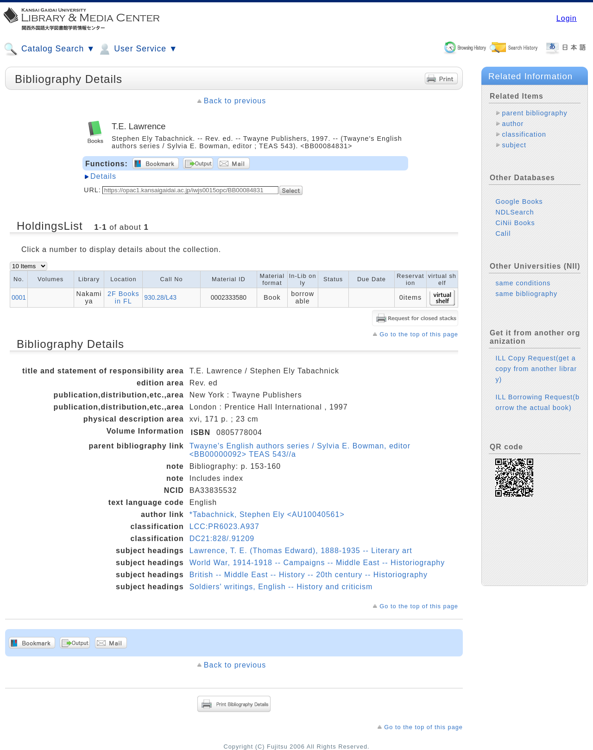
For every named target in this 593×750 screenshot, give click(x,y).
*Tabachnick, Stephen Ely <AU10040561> (267, 514)
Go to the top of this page (418, 334)
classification (524, 134)
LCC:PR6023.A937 (224, 526)
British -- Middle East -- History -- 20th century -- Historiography (308, 575)
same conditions (522, 283)
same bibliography (526, 293)
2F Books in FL (123, 297)
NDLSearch (514, 212)
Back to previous (235, 101)
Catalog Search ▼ (49, 49)
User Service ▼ (137, 49)
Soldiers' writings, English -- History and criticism (281, 587)
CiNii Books (515, 223)
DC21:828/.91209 (221, 538)
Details (103, 176)
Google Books (519, 201)
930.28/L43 (160, 297)
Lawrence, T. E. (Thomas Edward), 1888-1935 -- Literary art (300, 551)
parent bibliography (534, 113)
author (513, 123)
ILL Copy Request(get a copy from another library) (536, 368)
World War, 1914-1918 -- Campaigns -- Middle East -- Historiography (317, 563)
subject (514, 145)
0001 (19, 297)
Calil (503, 233)
